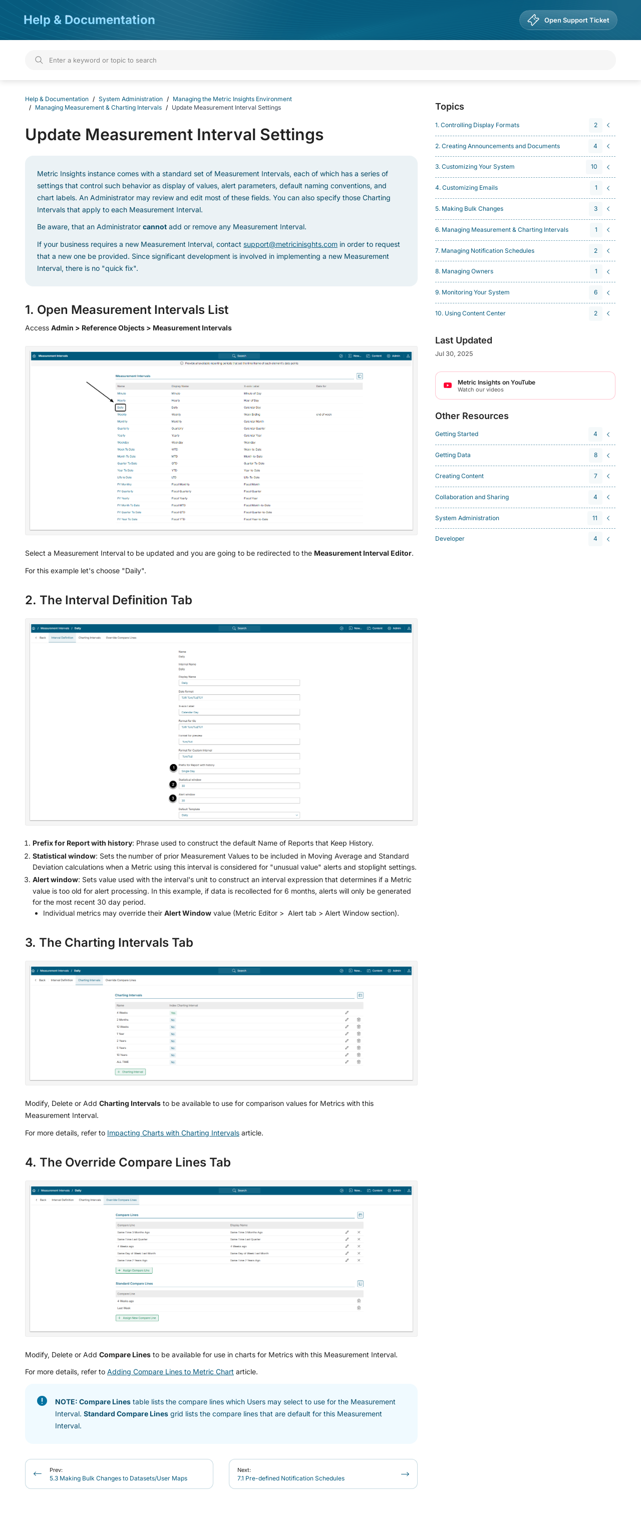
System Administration (131, 99)
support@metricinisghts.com (290, 244)
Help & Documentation (89, 20)
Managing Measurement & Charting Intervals (98, 107)
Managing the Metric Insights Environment (232, 99)
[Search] (320, 60)
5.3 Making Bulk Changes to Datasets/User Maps (118, 1474)
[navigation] (523, 125)
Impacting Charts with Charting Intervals (173, 1132)
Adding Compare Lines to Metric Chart (170, 1371)
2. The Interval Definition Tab (108, 600)
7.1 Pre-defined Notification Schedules (291, 1474)
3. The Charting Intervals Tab (109, 943)
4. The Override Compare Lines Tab (128, 1163)
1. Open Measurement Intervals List (126, 310)
